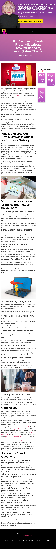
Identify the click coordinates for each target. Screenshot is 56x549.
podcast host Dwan (19, 429)
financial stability (15, 95)
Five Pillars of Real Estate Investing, (14, 436)
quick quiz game (23, 440)
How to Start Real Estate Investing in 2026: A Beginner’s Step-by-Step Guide (41, 93)
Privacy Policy (24, 535)
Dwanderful (26, 427)
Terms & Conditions (30, 535)
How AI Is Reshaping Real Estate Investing (41, 77)
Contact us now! (19, 450)
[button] (32, 31)
